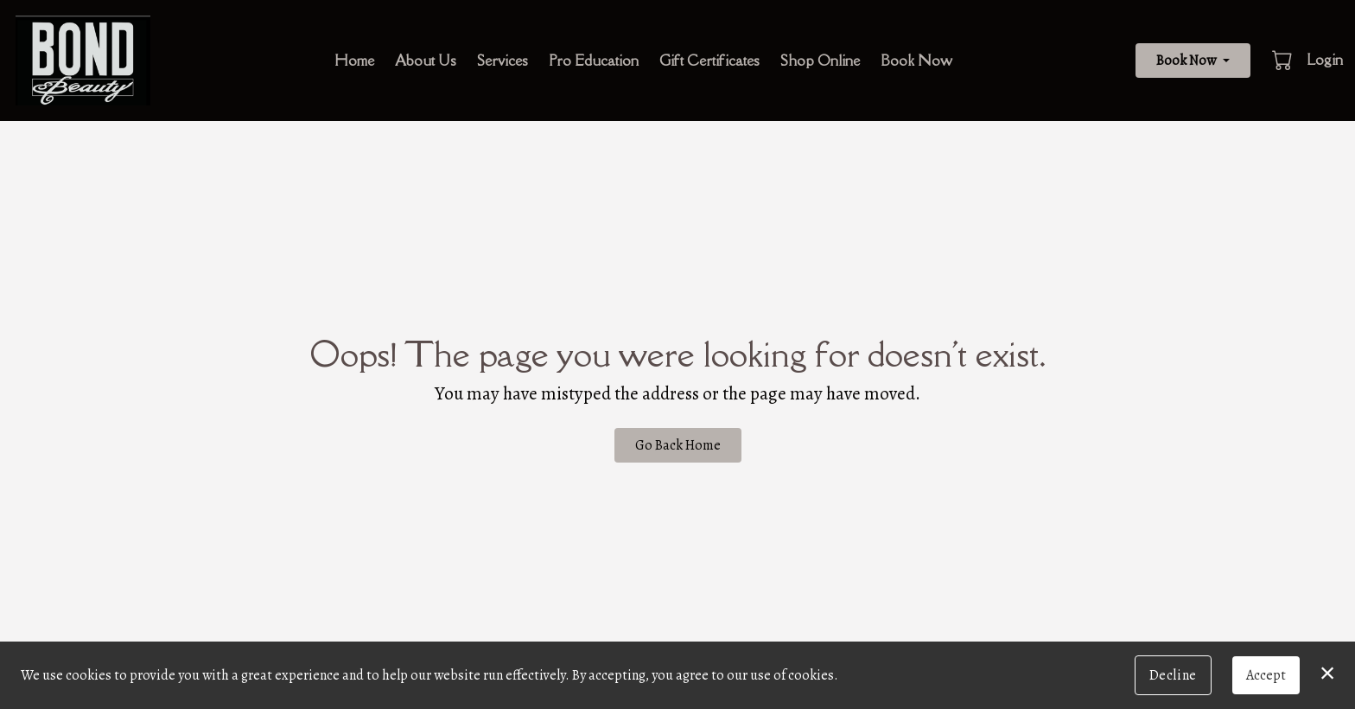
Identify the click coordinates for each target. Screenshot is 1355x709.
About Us (425, 60)
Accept (1266, 675)
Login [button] (1325, 59)
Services (502, 60)
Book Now (916, 60)
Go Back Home (678, 445)
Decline (1173, 675)
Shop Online (820, 60)
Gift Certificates (709, 60)
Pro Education (594, 60)
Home (354, 60)
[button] (1284, 59)
